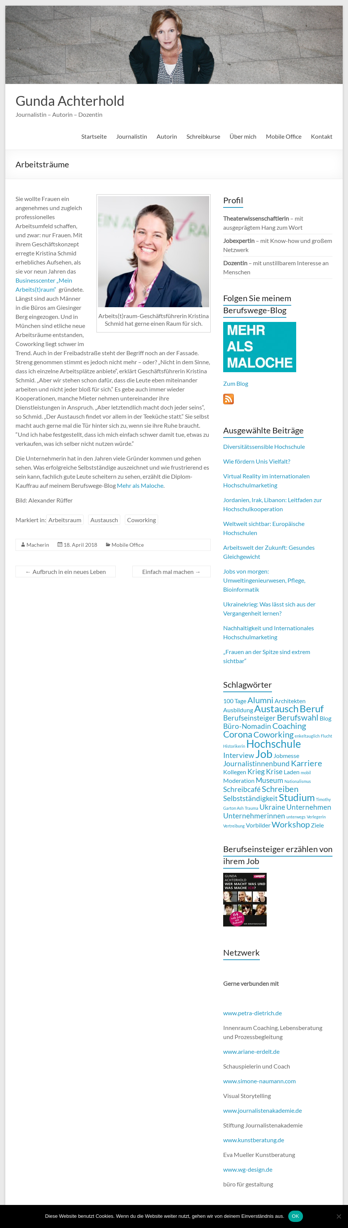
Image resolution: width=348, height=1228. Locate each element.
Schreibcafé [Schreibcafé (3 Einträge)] (242, 789)
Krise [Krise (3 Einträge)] (274, 771)
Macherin (37, 544)
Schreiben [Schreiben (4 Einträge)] (280, 789)
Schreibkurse (203, 136)
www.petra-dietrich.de (252, 1012)
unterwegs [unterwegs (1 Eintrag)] (296, 816)
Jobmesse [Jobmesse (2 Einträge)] (286, 755)
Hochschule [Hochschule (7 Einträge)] (273, 743)
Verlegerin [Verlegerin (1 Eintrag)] (316, 816)
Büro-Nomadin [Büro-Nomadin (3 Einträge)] (247, 726)
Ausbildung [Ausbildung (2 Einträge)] (238, 709)
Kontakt (321, 136)
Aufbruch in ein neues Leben (65, 571)
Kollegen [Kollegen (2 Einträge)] (234, 771)
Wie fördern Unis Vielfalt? (256, 461)
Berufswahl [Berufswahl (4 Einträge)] (297, 717)
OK (295, 1216)
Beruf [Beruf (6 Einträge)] (312, 708)
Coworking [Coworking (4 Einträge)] (273, 734)
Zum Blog (235, 383)
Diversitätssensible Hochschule (264, 446)
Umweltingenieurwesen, (254, 580)
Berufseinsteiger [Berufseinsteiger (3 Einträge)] (249, 717)
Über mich (243, 136)
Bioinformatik (241, 589)
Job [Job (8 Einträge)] (263, 753)
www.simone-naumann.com (259, 1080)
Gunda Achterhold (70, 100)
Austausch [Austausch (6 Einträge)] (276, 708)
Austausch (104, 519)
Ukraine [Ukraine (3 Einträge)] (272, 807)
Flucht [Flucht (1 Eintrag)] (326, 735)
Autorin (167, 136)
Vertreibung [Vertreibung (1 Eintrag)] (234, 825)
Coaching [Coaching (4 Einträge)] (289, 726)
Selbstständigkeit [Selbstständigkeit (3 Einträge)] (250, 798)
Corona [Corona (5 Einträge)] (237, 733)
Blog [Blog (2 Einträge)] (325, 718)
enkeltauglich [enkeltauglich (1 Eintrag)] (307, 735)
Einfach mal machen (171, 571)
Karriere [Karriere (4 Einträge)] (306, 763)
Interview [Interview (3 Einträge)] (238, 755)
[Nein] (338, 1216)
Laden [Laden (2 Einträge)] (292, 771)
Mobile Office (283, 136)
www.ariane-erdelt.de (251, 1051)
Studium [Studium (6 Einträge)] (297, 797)
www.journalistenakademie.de (262, 1110)
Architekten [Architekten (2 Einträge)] (290, 700)
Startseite (94, 136)
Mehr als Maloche (140, 485)
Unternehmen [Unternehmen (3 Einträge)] (308, 807)
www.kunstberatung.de (253, 1139)
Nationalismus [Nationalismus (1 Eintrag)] (297, 781)
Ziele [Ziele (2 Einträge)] (317, 825)
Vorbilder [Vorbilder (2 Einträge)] (258, 825)
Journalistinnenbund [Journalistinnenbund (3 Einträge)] (256, 763)
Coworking (141, 519)
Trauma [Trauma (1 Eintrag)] (251, 808)
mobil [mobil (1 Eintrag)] (306, 772)
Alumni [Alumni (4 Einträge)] (260, 700)
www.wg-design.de (247, 1169)
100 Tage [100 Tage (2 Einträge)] (234, 700)
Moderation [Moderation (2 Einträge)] (239, 780)
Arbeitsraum (64, 519)
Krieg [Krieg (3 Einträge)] (256, 771)
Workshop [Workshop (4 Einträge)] (291, 824)
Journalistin (131, 136)
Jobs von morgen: (246, 571)
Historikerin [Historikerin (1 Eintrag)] (234, 746)
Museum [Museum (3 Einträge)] (269, 780)
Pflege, (296, 580)
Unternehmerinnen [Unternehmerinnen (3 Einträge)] (254, 815)
